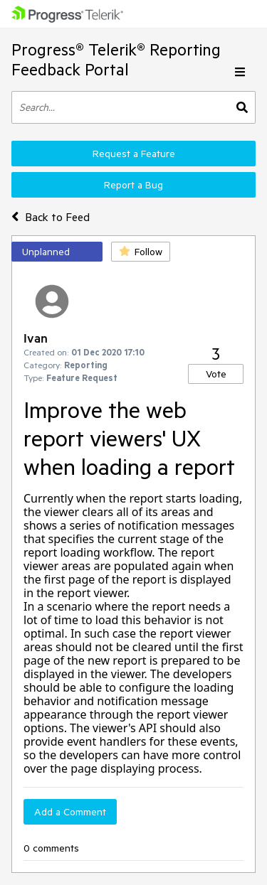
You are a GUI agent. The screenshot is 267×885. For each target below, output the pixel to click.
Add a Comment (70, 811)
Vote (216, 374)
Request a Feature (134, 153)
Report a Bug (133, 184)
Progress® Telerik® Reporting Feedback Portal (116, 59)
